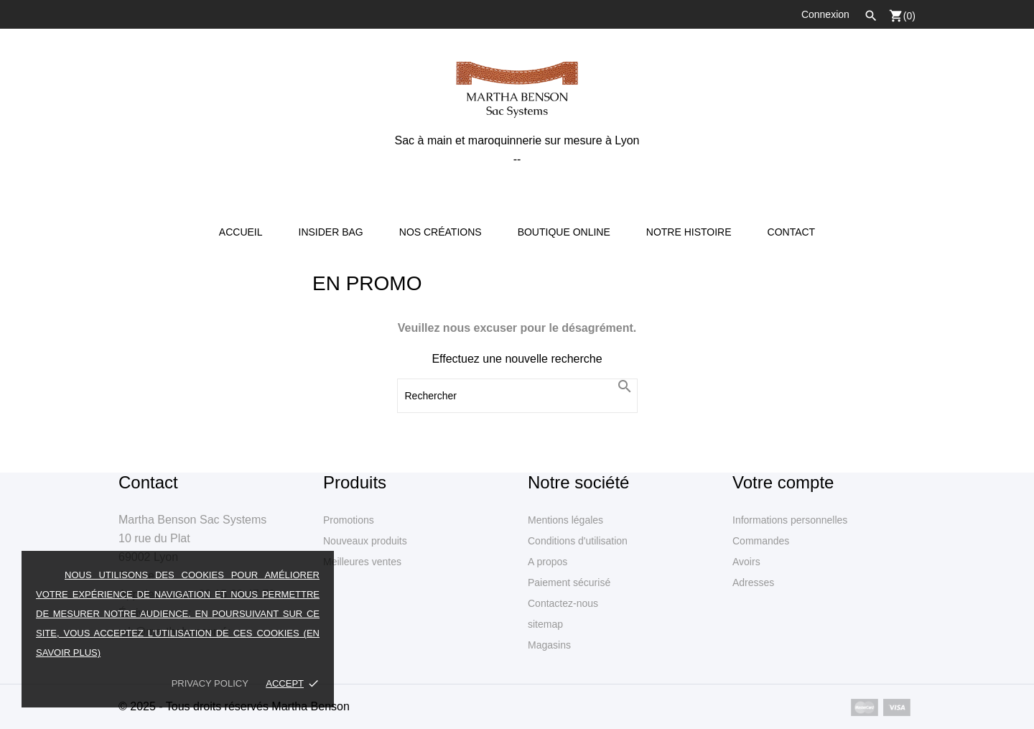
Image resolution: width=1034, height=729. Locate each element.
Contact (792, 232)
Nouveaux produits (365, 541)
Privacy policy (210, 683)
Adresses (753, 582)
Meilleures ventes (362, 561)
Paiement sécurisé (569, 582)
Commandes (760, 541)
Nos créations (440, 232)
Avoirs (746, 561)
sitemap (545, 624)
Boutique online (564, 232)
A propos (547, 561)
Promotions (348, 520)
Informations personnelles (789, 520)
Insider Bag (331, 232)
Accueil (241, 232)
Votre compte (783, 482)
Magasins (549, 645)
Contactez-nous (563, 603)
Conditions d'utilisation (578, 541)
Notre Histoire (689, 232)
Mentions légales (565, 520)
